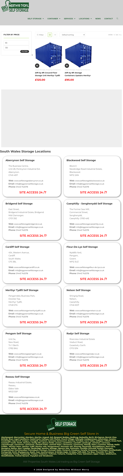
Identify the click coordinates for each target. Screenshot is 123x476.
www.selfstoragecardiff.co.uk (27, 271)
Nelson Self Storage (80, 296)
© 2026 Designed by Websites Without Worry (61, 473)
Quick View (37, 67)
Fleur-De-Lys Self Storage (84, 253)
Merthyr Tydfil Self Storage (24, 293)
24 (117, 36)
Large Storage (40, 71)
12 (114, 36)
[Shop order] (72, 36)
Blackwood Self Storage (83, 163)
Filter (25, 53)
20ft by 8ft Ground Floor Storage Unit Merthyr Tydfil (47, 75)
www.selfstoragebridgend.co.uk (29, 227)
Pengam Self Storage (20, 337)
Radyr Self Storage (79, 339)
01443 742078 (22, 190)
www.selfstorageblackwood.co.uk (91, 184)
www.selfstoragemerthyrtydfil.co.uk (31, 314)
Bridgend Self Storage (21, 207)
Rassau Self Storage (19, 380)
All (120, 36)
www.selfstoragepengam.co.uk (29, 357)
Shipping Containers (53, 71)
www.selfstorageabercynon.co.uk (30, 184)
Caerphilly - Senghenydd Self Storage (86, 208)
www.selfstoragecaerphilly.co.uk (90, 230)
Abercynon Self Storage (22, 163)
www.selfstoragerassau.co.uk (27, 401)
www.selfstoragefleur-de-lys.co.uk (91, 273)
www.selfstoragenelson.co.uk (89, 317)
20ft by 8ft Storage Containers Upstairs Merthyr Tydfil (78, 75)
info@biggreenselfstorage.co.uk (30, 187)
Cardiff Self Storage (19, 250)
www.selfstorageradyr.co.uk (88, 360)
